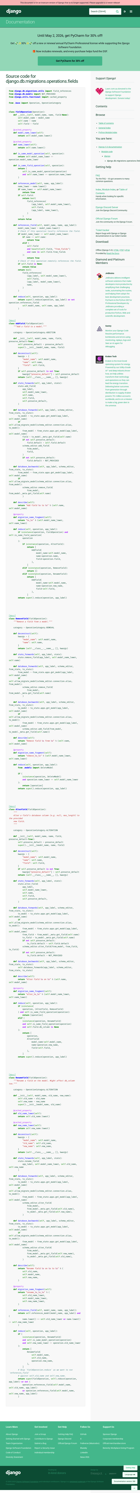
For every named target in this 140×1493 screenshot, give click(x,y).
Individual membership (44, 1452)
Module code (107, 151)
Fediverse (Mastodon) (90, 1443)
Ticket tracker (102, 230)
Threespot (97, 1473)
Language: (130, 1475)
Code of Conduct (13, 1452)
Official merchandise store (114, 1443)
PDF (122, 250)
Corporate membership (113, 1439)
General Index (105, 128)
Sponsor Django (110, 1434)
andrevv (116, 1473)
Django (13, 11)
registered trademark (77, 1482)
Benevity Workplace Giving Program (118, 1448)
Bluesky (83, 1448)
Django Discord (64, 1439)
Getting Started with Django (18, 1439)
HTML (116, 250)
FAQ (98, 175)
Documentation (20, 22)
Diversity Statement (14, 1457)
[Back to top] (134, 1488)
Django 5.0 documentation (110, 147)
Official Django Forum (107, 218)
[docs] (12, 320)
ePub (127, 250)
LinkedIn (84, 1452)
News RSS (84, 1457)
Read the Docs (112, 253)
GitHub (83, 1434)
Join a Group (40, 1434)
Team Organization (14, 1443)
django (107, 156)
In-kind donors (57, 1473)
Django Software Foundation (18, 1448)
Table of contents (106, 123)
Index (98, 189)
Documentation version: (124, 1481)
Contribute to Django (44, 1439)
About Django (12, 1434)
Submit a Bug (40, 1443)
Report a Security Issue (45, 1448)
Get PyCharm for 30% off (70, 60)
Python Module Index (108, 132)
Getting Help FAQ (65, 1434)
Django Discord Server (107, 207)
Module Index (109, 189)
